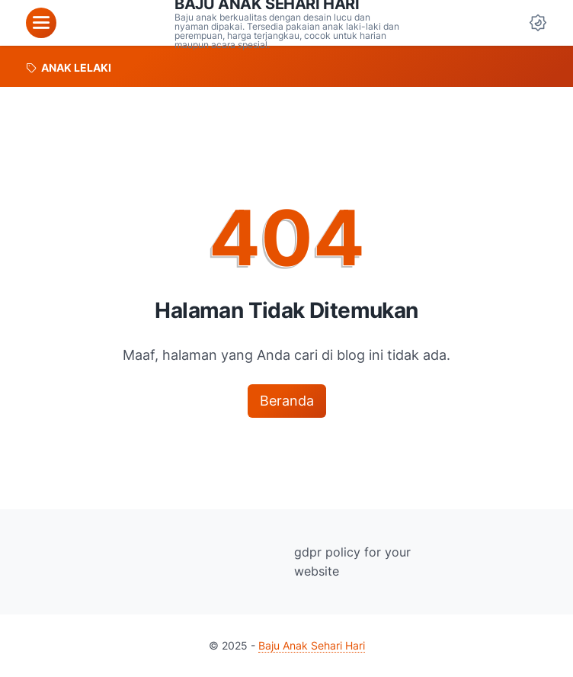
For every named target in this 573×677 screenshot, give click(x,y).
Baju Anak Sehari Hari (311, 645)
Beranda (287, 401)
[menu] (41, 23)
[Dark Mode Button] (538, 23)
